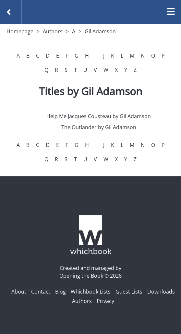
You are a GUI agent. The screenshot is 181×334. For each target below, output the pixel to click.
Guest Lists (128, 291)
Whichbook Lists (91, 291)
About (18, 291)
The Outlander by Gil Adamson (98, 127)
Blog (60, 291)
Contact (40, 291)
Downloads (161, 291)
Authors (53, 31)
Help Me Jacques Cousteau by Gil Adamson (98, 116)
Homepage (19, 31)
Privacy (105, 301)
